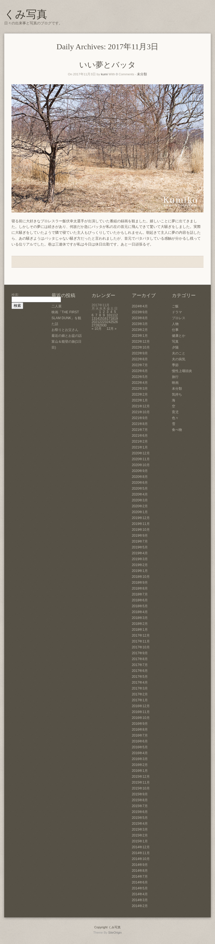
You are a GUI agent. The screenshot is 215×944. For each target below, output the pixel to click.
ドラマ (177, 312)
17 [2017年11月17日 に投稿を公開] (108, 319)
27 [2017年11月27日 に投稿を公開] (93, 325)
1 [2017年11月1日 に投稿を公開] (100, 312)
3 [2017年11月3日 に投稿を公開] (108, 312)
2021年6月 (140, 436)
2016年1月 (140, 771)
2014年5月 (140, 888)
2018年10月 (141, 577)
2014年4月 (140, 894)
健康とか (178, 336)
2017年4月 (140, 682)
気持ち (177, 394)
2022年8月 (140, 359)
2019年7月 (140, 541)
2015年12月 (141, 777)
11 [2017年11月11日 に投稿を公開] (112, 315)
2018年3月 (140, 618)
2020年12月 (141, 453)
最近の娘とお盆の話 (67, 336)
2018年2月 (140, 624)
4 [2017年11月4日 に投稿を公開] (111, 312)
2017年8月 (140, 659)
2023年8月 (140, 318)
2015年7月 (140, 806)
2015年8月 (140, 800)
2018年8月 (140, 588)
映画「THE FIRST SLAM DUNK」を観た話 (66, 318)
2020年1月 (140, 512)
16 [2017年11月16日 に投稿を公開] (104, 319)
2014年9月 (140, 865)
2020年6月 (140, 483)
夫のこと (178, 353)
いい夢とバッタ (107, 64)
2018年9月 (140, 583)
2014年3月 (140, 900)
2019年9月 (140, 536)
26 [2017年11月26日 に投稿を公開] (116, 322)
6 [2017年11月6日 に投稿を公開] (93, 315)
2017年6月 (140, 671)
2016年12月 (141, 706)
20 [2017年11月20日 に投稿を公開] (93, 322)
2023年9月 (140, 312)
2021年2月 (140, 441)
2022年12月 (141, 342)
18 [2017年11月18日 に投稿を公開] (112, 319)
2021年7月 (140, 430)
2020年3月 (140, 500)
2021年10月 (141, 412)
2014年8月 (140, 871)
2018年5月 (140, 606)
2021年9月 (140, 418)
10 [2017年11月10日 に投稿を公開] (108, 315)
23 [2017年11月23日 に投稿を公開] (104, 322)
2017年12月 (141, 635)
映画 (175, 383)
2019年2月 (140, 565)
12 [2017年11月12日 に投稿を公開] (116, 315)
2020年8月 (140, 477)
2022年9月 (140, 353)
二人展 (57, 306)
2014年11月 (141, 853)
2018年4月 (140, 612)
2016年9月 (140, 724)
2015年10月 (141, 788)
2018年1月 (140, 630)
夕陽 (175, 347)
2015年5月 (140, 818)
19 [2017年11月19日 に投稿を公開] (116, 319)
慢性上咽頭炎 (182, 371)
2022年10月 (141, 347)
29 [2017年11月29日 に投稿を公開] (101, 325)
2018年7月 (140, 594)
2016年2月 (140, 765)
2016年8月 (140, 730)
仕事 (175, 330)
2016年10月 (141, 718)
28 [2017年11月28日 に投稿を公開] (97, 325)
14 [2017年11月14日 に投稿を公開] (97, 319)
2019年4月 (140, 553)
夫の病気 (178, 359)
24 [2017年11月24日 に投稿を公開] (108, 322)
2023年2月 (140, 330)
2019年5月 (140, 547)
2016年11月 (141, 712)
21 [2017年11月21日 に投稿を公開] (97, 322)
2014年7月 (140, 876)
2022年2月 (140, 394)
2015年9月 (140, 794)
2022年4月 (140, 383)
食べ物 (177, 430)
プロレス (178, 318)
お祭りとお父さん (65, 330)
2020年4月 (140, 494)
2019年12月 (141, 518)
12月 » (111, 329)
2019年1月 (140, 571)
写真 (175, 342)
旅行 (175, 377)
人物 (175, 324)
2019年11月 (141, 524)
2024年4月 (140, 306)
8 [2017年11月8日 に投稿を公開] (100, 315)
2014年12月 (141, 847)
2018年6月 (140, 600)
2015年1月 (140, 841)
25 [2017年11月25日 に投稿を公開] (112, 322)
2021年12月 (141, 406)
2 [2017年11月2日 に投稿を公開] (104, 312)
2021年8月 (140, 424)
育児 (175, 412)
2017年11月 (141, 641)
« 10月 (96, 329)
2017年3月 (140, 688)
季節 (175, 365)
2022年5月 (140, 377)
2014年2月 (140, 906)
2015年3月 (140, 829)
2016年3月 (140, 759)
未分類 (142, 74)
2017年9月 (140, 653)
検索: (15, 295)
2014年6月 (140, 882)
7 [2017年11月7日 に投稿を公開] (96, 315)
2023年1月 (140, 336)
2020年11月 (141, 459)
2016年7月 (140, 735)
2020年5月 (140, 488)
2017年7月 (140, 665)
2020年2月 (140, 506)
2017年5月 (140, 677)
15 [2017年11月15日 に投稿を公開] (101, 319)
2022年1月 (140, 400)
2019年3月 (140, 559)
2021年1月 (140, 447)
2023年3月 (140, 324)
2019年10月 (141, 530)
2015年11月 (141, 782)
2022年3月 (140, 389)
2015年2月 (140, 835)
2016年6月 (140, 741)
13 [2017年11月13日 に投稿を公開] (93, 319)
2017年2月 (140, 694)
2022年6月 (140, 371)
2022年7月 (140, 365)
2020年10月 (141, 465)
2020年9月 (140, 471)
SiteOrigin (115, 932)
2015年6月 (140, 812)
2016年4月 (140, 753)
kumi (104, 74)
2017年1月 (140, 700)
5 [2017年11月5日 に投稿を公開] (115, 312)
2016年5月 (140, 747)
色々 (175, 418)
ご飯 (175, 306)
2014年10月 (141, 859)
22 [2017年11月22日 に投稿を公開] (101, 322)
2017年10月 (141, 647)
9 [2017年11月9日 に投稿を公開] (104, 315)
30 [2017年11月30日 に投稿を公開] (104, 325)
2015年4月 (140, 824)
